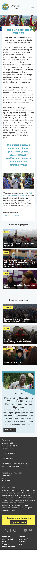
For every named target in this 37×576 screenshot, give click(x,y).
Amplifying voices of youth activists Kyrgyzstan (19, 244)
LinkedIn (20, 530)
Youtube (25, 530)
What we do (23, 536)
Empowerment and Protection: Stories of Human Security (17, 320)
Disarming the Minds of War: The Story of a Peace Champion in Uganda (18, 402)
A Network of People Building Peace (11, 6)
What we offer (24, 539)
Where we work (7, 539)
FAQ (20, 544)
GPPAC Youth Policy (12, 362)
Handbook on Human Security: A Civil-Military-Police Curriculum (18, 340)
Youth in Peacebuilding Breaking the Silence (19, 286)
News (4, 478)
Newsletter (6, 476)
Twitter (6, 215)
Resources (6, 481)
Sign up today (18, 522)
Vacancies (5, 544)
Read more (10, 429)
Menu (32, 7)
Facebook (15, 215)
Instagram (15, 530)
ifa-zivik (27, 205)
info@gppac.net (8, 458)
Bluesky (30, 530)
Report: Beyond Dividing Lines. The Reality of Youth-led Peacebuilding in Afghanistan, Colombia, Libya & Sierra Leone (19, 263)
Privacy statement (8, 546)
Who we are (6, 536)
